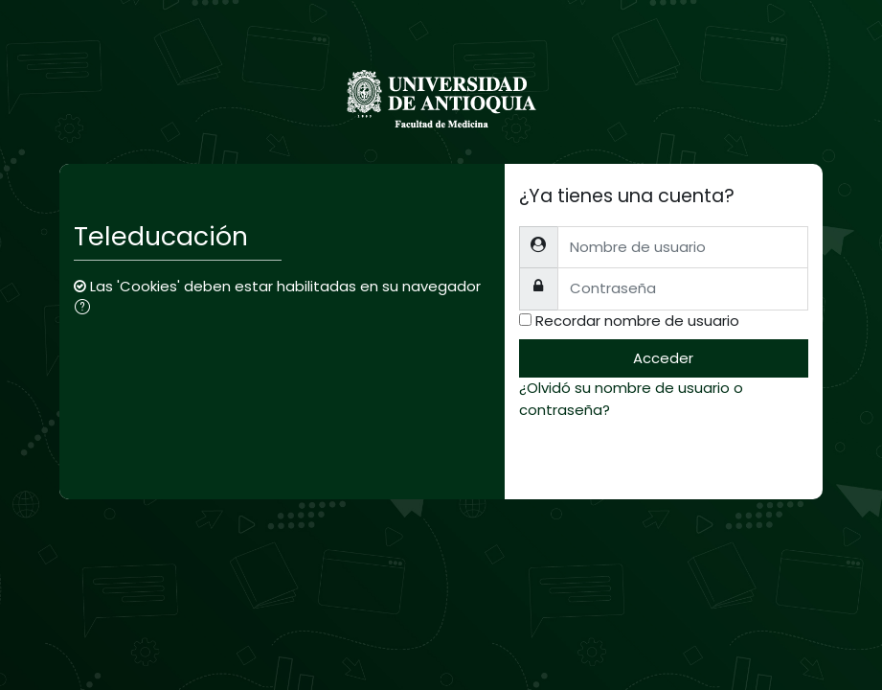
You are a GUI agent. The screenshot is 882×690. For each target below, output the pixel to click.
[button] (86, 308)
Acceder (663, 358)
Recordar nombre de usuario (637, 320)
